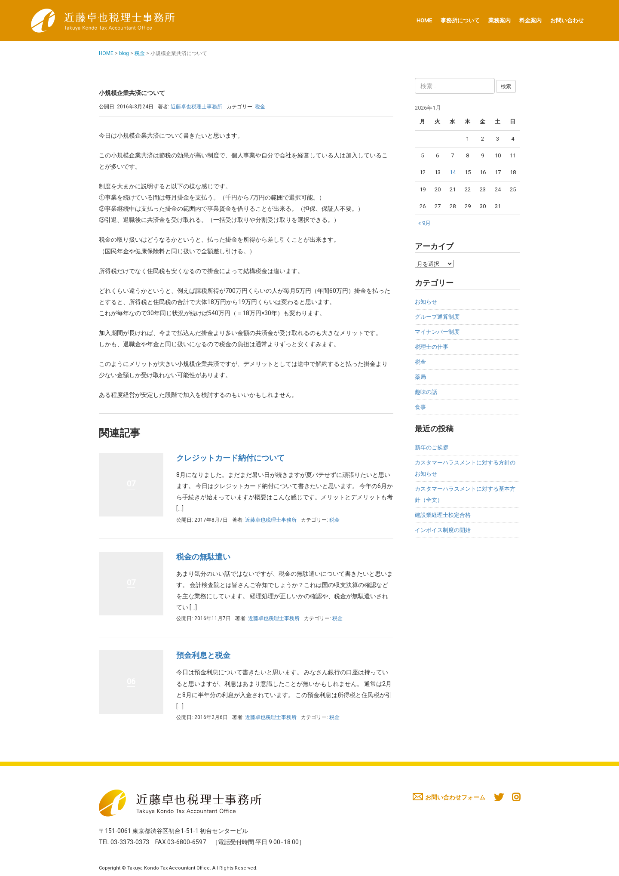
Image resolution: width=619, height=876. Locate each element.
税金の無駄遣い (203, 556)
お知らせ (426, 301)
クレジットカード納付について (230, 457)
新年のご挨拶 (431, 447)
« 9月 (424, 223)
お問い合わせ (567, 20)
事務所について (460, 20)
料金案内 (530, 20)
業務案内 (499, 20)
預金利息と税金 (203, 655)
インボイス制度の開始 (443, 530)
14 (453, 172)
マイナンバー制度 (437, 332)
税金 (140, 53)
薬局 (420, 377)
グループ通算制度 (437, 317)
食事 (420, 407)
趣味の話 (426, 392)
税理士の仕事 (431, 347)
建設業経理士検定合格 (443, 515)
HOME (424, 20)
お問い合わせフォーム (449, 797)
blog (124, 53)
